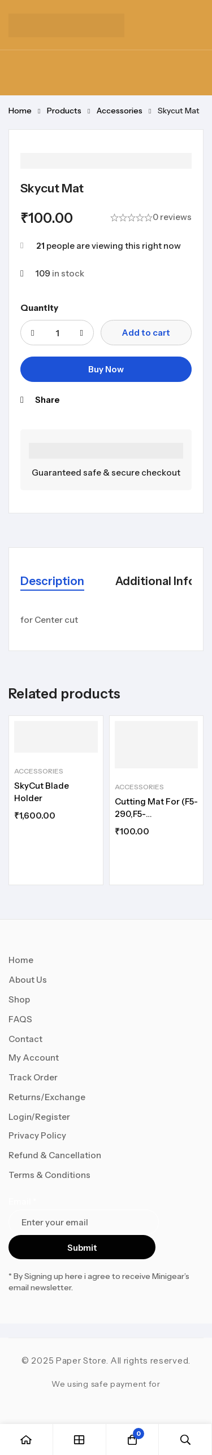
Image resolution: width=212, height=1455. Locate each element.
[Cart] (132, 1439)
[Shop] (79, 1439)
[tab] (52, 582)
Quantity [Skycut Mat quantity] (39, 307)
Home (20, 111)
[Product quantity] (57, 332)
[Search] (185, 1439)
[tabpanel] (106, 620)
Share (47, 399)
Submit (82, 1247)
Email (22, 1201)
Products (64, 111)
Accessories (119, 111)
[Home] (26, 1439)
